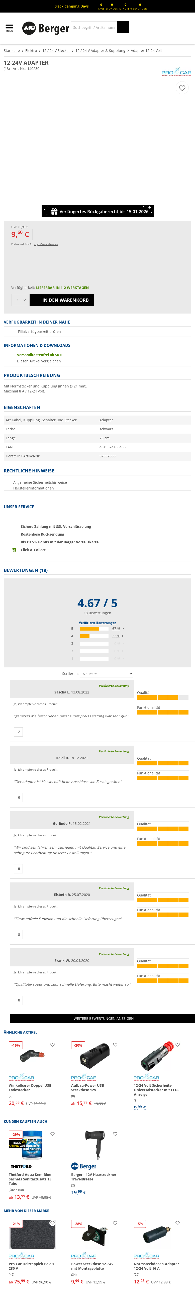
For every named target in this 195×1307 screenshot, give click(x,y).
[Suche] (94, 27)
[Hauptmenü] (10, 28)
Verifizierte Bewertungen (97, 623)
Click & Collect (33, 549)
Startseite (12, 50)
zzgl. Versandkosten (46, 244)
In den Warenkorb (62, 300)
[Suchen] (123, 27)
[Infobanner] (71, 6)
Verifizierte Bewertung (114, 685)
